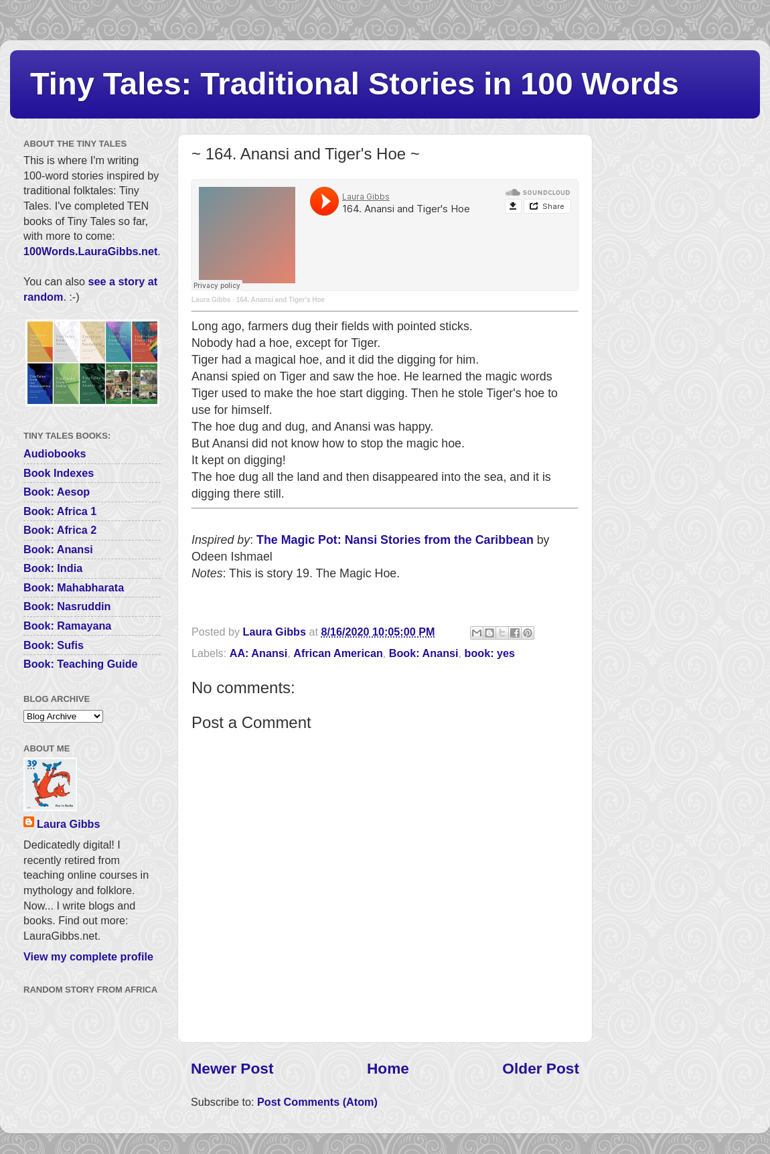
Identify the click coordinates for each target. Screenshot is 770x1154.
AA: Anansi (259, 653)
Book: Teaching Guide (80, 664)
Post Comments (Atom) (317, 1102)
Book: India (52, 568)
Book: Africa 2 (59, 530)
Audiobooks (54, 453)
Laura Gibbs (210, 299)
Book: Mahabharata (73, 587)
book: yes (490, 653)
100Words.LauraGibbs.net (90, 251)
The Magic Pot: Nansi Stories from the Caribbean (395, 540)
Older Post (540, 1068)
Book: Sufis (53, 645)
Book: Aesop (56, 492)
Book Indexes (58, 473)
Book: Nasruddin (66, 606)
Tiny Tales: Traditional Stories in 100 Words (354, 83)
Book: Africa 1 (59, 511)
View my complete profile (88, 956)
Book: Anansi (424, 653)
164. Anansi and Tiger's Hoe (280, 299)
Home (388, 1068)
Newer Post (232, 1068)
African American (337, 653)
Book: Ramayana (67, 626)
